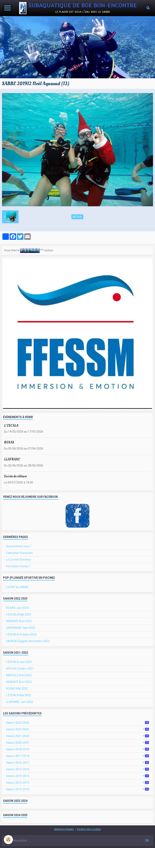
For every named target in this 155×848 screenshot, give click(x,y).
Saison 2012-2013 (77, 789)
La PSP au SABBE (17, 587)
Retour (77, 216)
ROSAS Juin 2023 (17, 607)
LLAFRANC (12, 459)
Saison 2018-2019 (77, 749)
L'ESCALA (11, 425)
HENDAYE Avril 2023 (19, 621)
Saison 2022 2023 (77, 729)
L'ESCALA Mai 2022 (18, 695)
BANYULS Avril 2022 (19, 675)
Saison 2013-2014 (77, 782)
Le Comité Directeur (18, 559)
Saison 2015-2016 (77, 769)
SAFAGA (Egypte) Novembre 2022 (27, 641)
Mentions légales (64, 829)
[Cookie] (8, 839)
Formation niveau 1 (18, 566)
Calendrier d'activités (19, 553)
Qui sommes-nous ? (18, 546)
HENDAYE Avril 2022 (19, 681)
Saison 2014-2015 (77, 776)
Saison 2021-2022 (77, 736)
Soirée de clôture (15, 476)
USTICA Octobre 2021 (20, 668)
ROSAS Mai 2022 (17, 688)
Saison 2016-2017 (77, 762)
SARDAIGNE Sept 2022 (20, 627)
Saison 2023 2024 (77, 722)
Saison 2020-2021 (77, 742)
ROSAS (9, 442)
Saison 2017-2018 (77, 756)
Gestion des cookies (89, 829)
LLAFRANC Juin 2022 (19, 701)
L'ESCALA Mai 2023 (18, 614)
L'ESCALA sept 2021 (19, 662)
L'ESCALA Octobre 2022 (21, 634)
